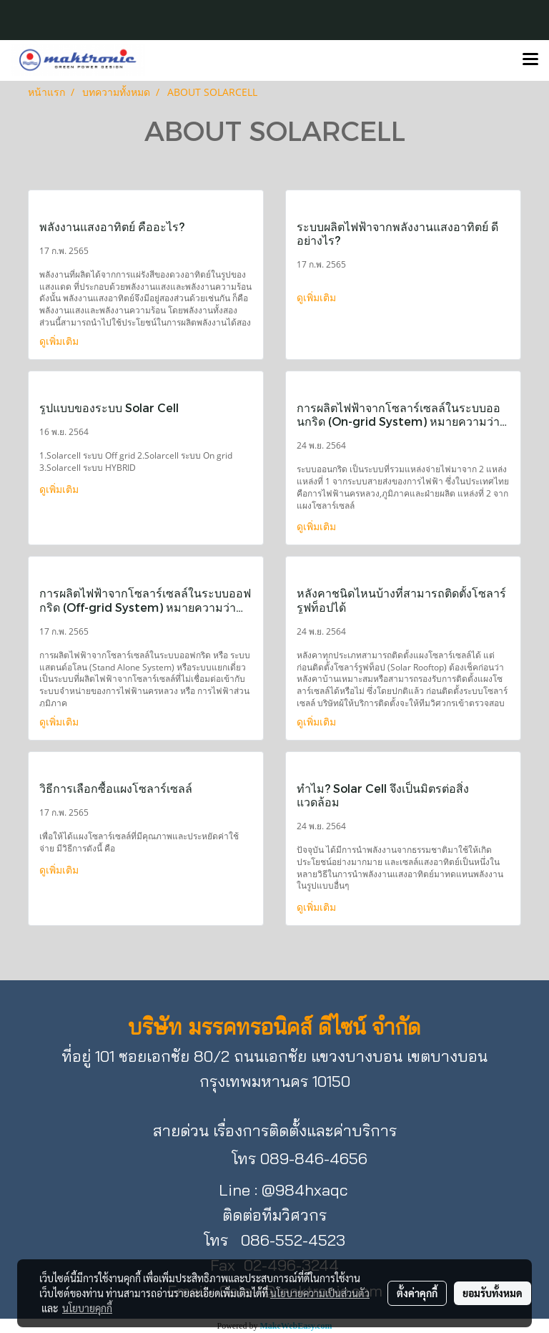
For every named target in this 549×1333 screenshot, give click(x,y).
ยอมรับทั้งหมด (493, 1292)
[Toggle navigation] (530, 60)
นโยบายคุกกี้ (87, 1308)
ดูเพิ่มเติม (60, 341)
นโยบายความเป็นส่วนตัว (320, 1292)
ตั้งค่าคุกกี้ (417, 1292)
